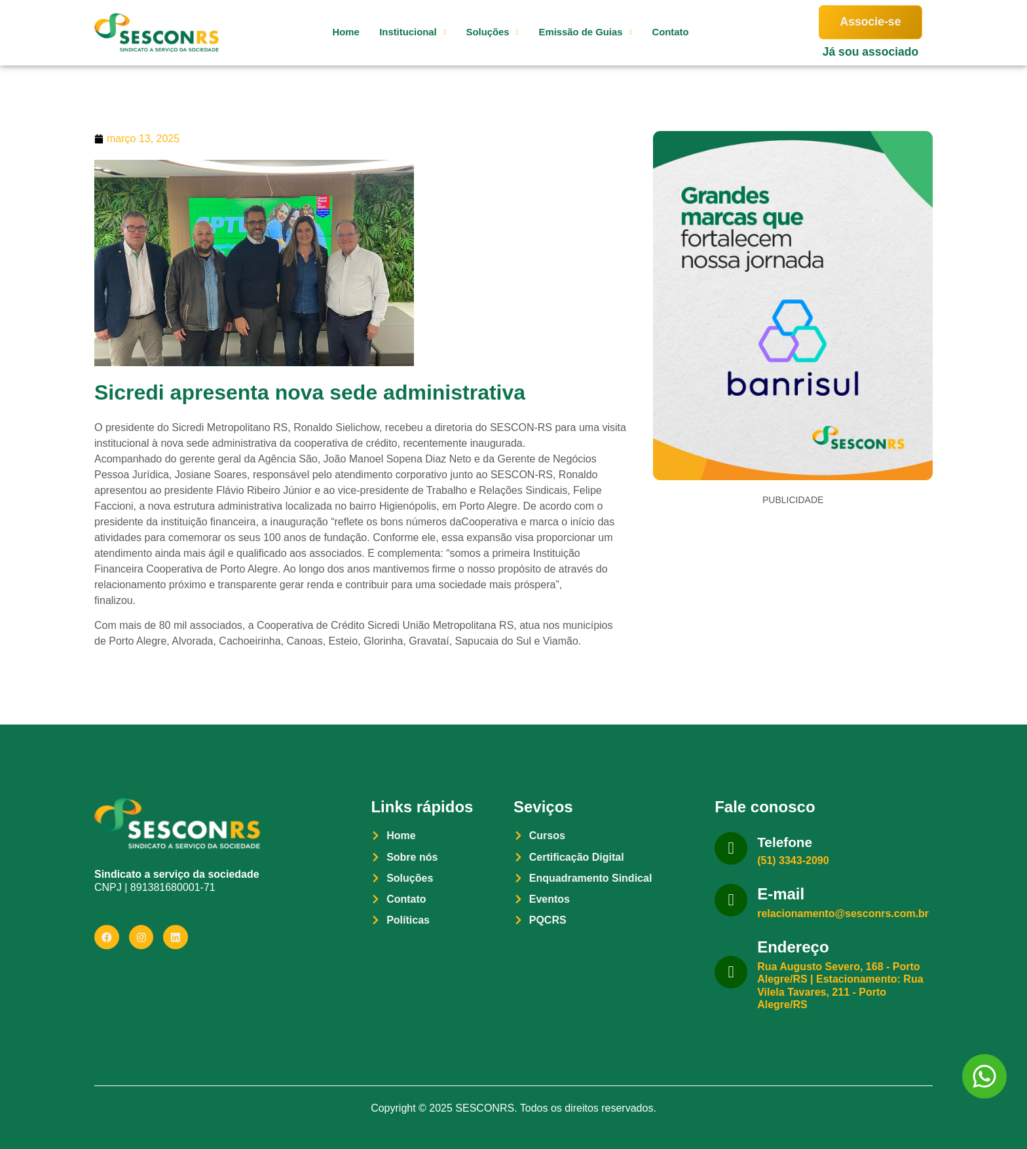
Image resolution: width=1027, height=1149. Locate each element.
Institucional (399, 32)
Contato (672, 32)
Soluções (483, 32)
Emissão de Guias (582, 32)
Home (327, 32)
